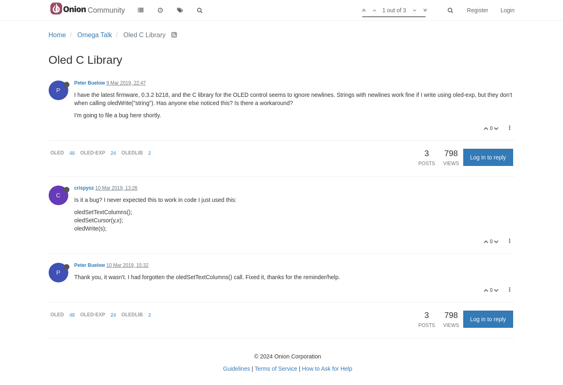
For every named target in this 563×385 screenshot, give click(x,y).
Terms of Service (276, 368)
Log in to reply (488, 157)
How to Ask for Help (327, 368)
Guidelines (236, 368)
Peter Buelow (89, 83)
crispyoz (84, 188)
